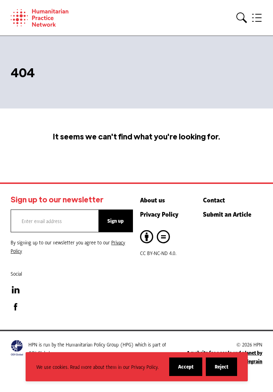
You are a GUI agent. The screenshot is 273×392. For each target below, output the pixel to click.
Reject (226, 369)
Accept (190, 369)
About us (152, 200)
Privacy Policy (159, 214)
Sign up (115, 220)
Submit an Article (227, 214)
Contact (214, 200)
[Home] (50, 18)
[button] (241, 18)
